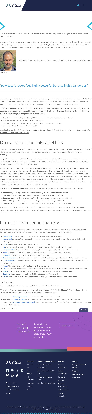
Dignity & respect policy (12, 390)
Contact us (76, 378)
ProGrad (6, 271)
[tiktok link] (17, 375)
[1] (50, 290)
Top (83, 310)
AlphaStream (7, 236)
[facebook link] (7, 370)
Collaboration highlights (46, 383)
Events (74, 361)
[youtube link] (12, 370)
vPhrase (6, 277)
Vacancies (30, 383)
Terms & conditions (11, 383)
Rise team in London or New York (23, 302)
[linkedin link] (22, 370)
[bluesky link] (7, 375)
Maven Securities (9, 250)
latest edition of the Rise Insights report (17, 42)
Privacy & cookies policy (12, 386)
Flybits (5, 244)
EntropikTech (7, 239)
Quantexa (6, 274)
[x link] (17, 370)
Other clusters (63, 390)
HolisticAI (6, 255)
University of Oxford (9, 309)
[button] (78, 4)
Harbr (5, 252)
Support (75, 371)
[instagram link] (12, 375)
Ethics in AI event (20, 299)
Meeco (5, 266)
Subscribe (67, 325)
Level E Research (9, 260)
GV (4, 247)
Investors (61, 377)
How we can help (78, 374)
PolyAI (5, 268)
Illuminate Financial (10, 258)
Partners (61, 380)
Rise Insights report (20, 297)
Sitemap (8, 393)
